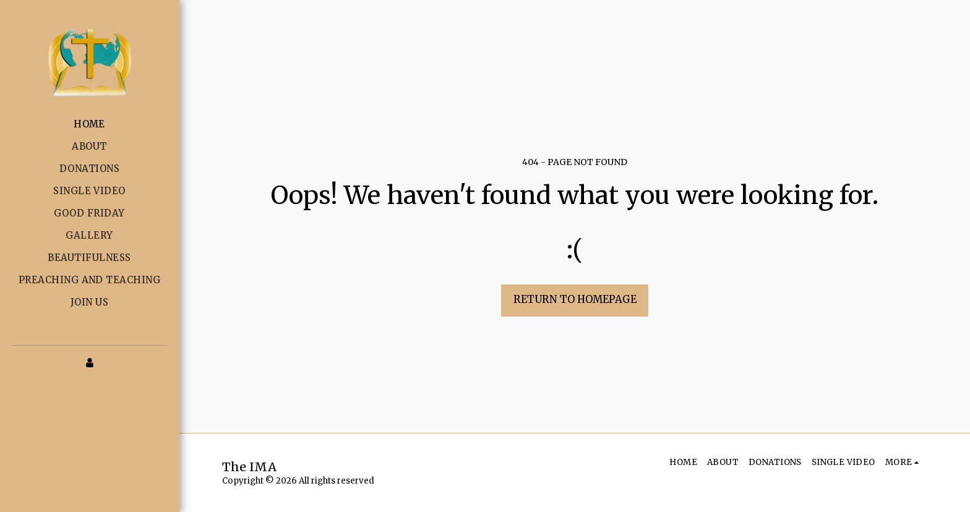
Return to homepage (575, 299)
